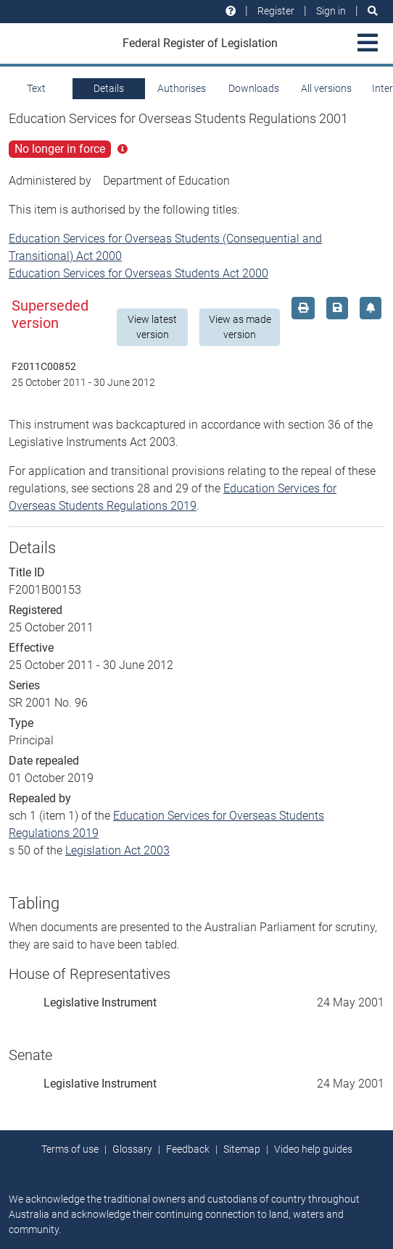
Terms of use (70, 1149)
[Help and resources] (230, 11)
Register (275, 11)
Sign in (331, 11)
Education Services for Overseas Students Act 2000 (138, 273)
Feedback (188, 1149)
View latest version (152, 327)
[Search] (372, 11)
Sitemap (241, 1149)
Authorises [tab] (181, 88)
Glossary (132, 1149)
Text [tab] (36, 88)
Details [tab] (109, 88)
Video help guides (313, 1149)
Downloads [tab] (253, 88)
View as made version (240, 327)
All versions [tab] (326, 88)
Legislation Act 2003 (117, 850)
